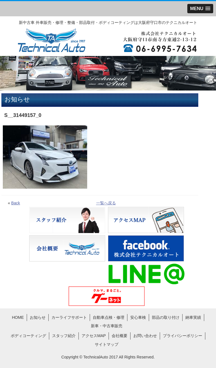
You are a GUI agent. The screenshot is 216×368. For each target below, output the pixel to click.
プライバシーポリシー (182, 335)
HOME (18, 317)
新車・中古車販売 (106, 326)
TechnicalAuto (95, 357)
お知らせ (38, 317)
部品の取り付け (165, 317)
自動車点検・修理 (108, 317)
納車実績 (193, 317)
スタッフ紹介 (64, 335)
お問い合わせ (145, 335)
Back (15, 203)
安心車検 (138, 317)
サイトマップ (106, 344)
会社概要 (119, 335)
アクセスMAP (94, 335)
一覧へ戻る (106, 203)
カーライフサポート (69, 317)
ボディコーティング (28, 335)
